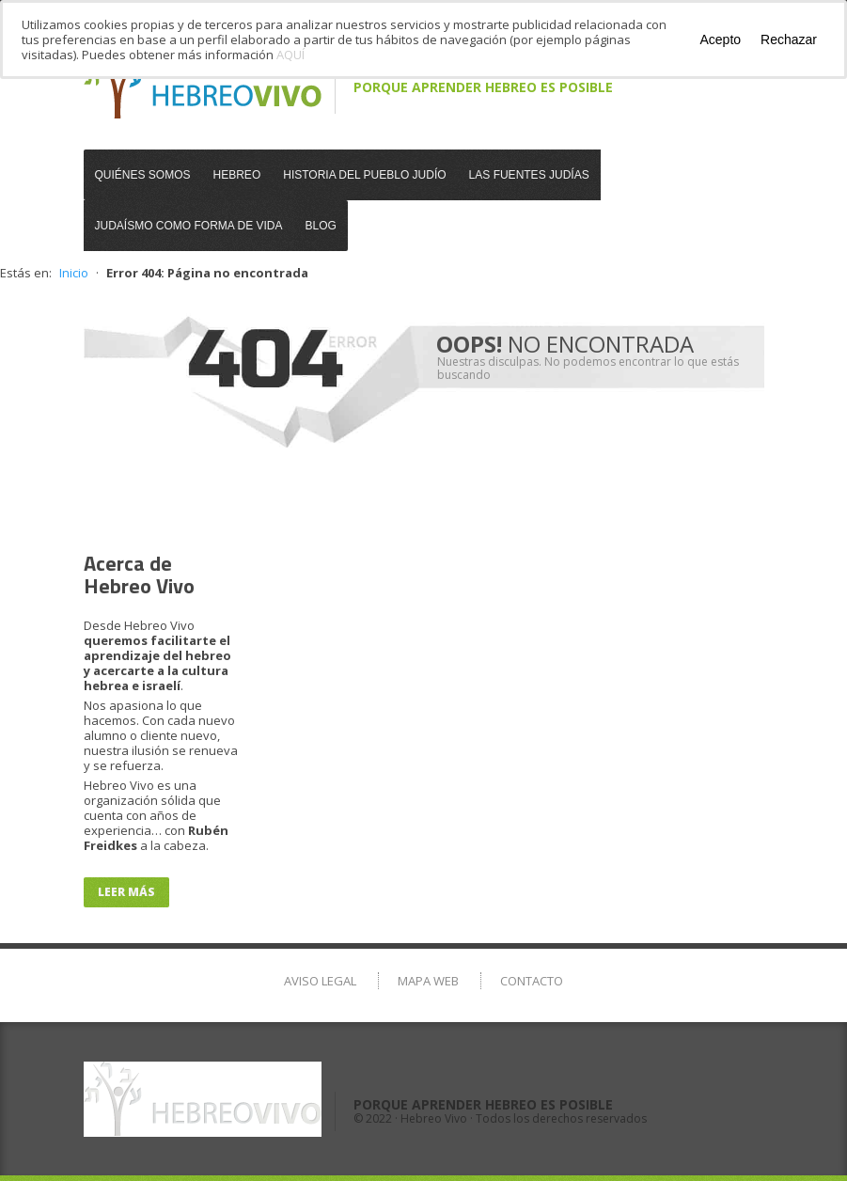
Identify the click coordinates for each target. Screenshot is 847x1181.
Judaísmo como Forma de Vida (189, 225)
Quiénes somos (143, 174)
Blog (321, 225)
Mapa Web (428, 980)
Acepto (720, 39)
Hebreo (237, 174)
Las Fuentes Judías (529, 174)
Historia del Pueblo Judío (364, 174)
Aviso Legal (320, 980)
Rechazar (789, 39)
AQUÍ (290, 54)
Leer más (126, 892)
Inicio (73, 272)
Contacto (531, 980)
